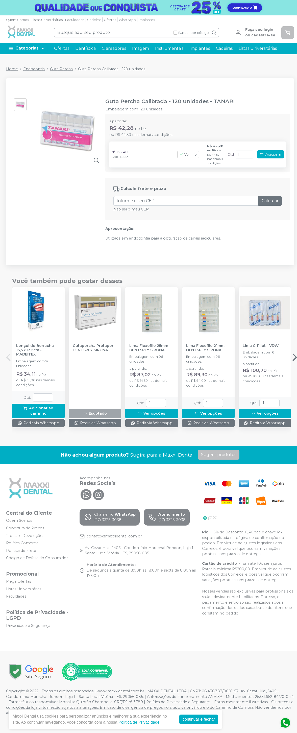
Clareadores (114, 48)
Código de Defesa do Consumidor (37, 558)
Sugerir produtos (218, 454)
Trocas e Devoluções (25, 535)
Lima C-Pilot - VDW (261, 346)
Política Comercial (22, 543)
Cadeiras (94, 20)
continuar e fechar (199, 719)
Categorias (27, 48)
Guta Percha (61, 69)
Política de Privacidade (139, 722)
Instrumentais (169, 48)
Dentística (85, 48)
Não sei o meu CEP (131, 209)
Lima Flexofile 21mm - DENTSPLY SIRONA (206, 348)
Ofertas (110, 20)
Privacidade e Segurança (28, 625)
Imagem (140, 48)
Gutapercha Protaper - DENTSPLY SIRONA (94, 348)
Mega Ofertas (18, 581)
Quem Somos (17, 20)
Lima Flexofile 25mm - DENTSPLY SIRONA (150, 348)
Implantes (147, 20)
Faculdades (74, 20)
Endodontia (34, 69)
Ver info (188, 154)
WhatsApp (127, 20)
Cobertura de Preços (25, 528)
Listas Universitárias (47, 20)
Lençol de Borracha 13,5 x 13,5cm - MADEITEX (35, 350)
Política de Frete (21, 550)
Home (12, 69)
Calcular (270, 200)
